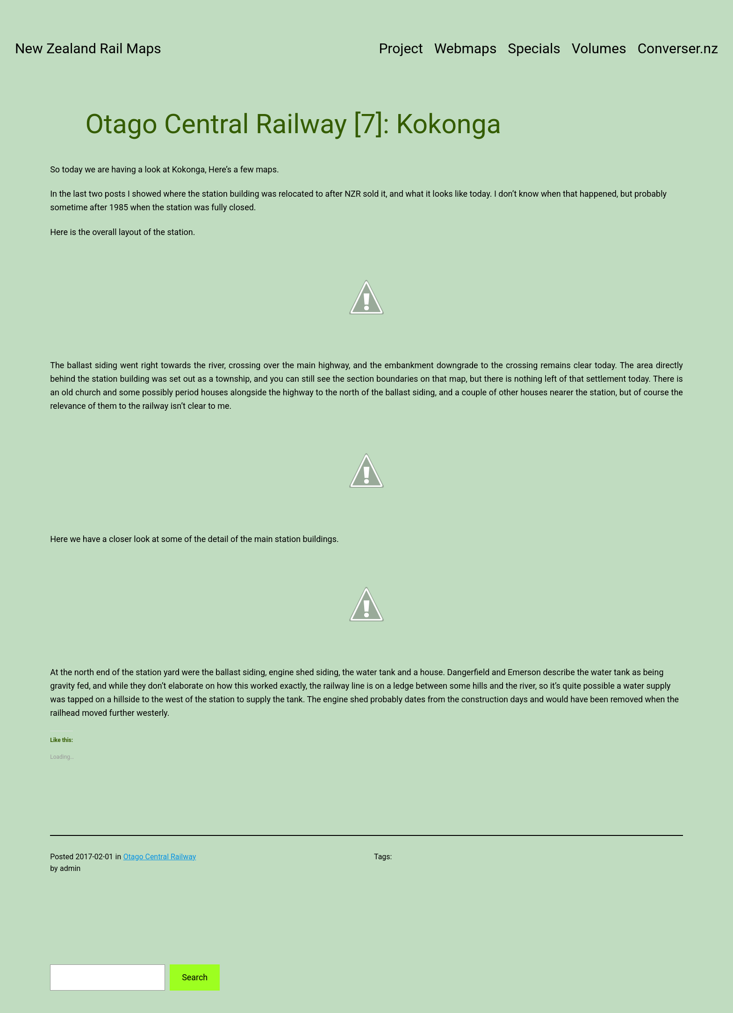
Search (195, 977)
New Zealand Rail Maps (88, 48)
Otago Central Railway (159, 856)
